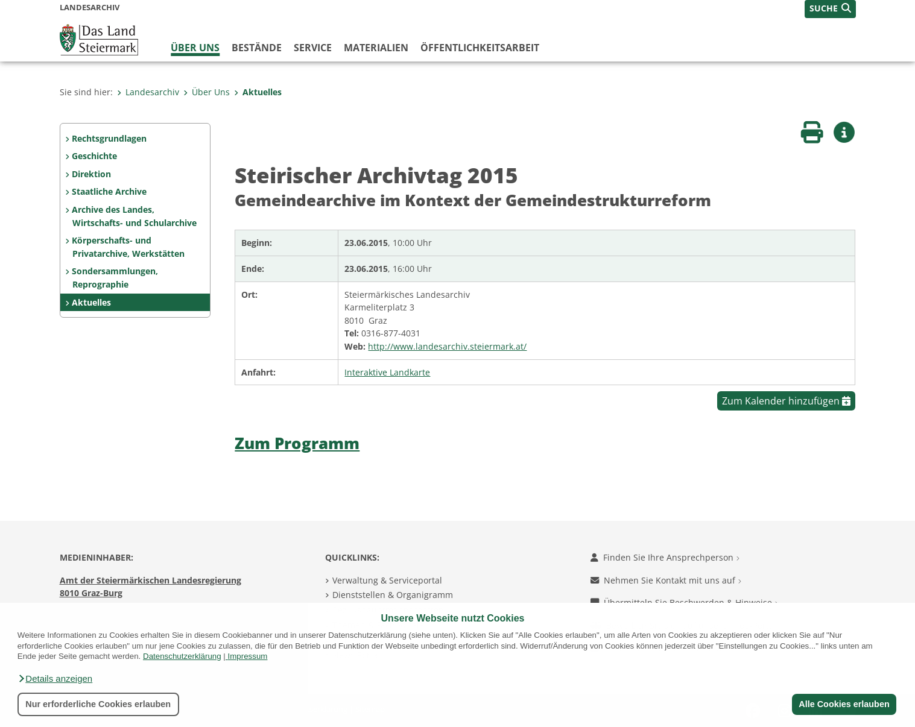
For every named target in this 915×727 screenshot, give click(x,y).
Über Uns (195, 47)
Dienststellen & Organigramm (392, 594)
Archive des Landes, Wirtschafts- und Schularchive (134, 216)
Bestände (257, 47)
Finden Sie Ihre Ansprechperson (664, 557)
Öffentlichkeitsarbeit (479, 47)
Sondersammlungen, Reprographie (115, 277)
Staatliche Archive (109, 191)
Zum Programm (297, 443)
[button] (54, 679)
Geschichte (94, 156)
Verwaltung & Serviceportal (387, 580)
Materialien (376, 47)
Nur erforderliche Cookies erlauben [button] (98, 704)
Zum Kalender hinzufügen (786, 401)
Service (313, 47)
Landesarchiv (148, 92)
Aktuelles (258, 92)
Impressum (248, 656)
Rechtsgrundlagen (109, 138)
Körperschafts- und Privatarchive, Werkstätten (128, 246)
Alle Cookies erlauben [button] (844, 704)
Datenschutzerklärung (182, 656)
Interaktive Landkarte (387, 372)
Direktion (91, 174)
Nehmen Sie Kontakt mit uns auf (665, 580)
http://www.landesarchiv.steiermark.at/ (447, 346)
